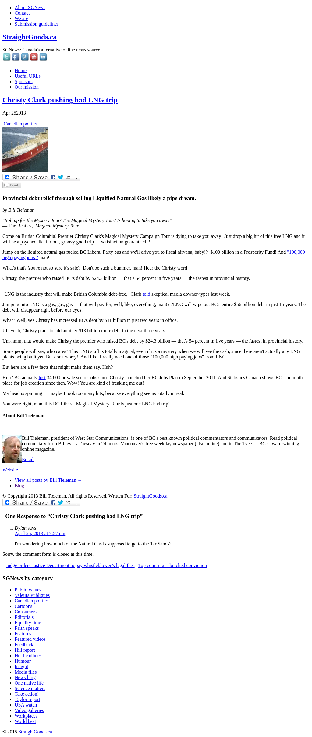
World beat (25, 721)
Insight (21, 666)
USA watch (26, 704)
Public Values (28, 589)
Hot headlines (28, 655)
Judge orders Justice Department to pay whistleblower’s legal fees (70, 565)
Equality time (28, 622)
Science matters (30, 688)
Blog (19, 485)
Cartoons (23, 606)
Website (10, 469)
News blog (25, 677)
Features (23, 633)
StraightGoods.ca (29, 37)
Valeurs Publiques (32, 595)
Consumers (26, 611)
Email (28, 459)
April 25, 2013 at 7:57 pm (40, 533)
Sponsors (24, 81)
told (146, 294)
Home (21, 70)
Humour (23, 661)
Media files (26, 672)
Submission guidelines (36, 23)
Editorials (24, 617)
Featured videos (30, 639)
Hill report (25, 650)
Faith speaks (27, 628)
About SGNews (30, 7)
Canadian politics (21, 123)
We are (21, 18)
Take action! (27, 693)
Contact (22, 13)
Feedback (24, 644)
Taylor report (27, 699)
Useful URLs (28, 76)
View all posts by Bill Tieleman (48, 480)
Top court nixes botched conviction (172, 565)
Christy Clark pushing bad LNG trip (60, 100)
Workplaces (26, 715)
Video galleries (29, 710)
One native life (29, 683)
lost (42, 377)
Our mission (27, 87)
